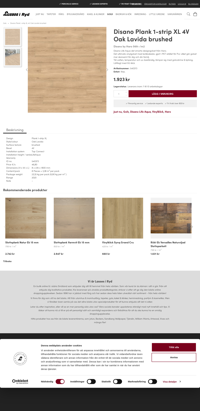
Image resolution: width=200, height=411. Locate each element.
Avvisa (174, 380)
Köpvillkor (36, 356)
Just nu (40, 14)
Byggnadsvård (75, 14)
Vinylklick (157, 111)
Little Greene (157, 14)
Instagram (168, 361)
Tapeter (51, 14)
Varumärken (175, 14)
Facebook (168, 356)
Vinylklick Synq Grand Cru (118, 242)
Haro (168, 111)
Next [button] (107, 69)
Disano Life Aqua (140, 111)
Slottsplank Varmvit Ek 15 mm (72, 242)
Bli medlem (193, 3)
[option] (67, 70)
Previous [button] (26, 69)
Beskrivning (14, 129)
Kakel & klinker (95, 14)
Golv (110, 14)
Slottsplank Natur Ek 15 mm (22, 242)
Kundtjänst (137, 3)
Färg (61, 14)
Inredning (140, 14)
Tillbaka (7, 261)
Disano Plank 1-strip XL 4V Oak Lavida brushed (28, 23)
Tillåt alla (174, 370)
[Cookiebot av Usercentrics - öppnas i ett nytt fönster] (20, 405)
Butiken (172, 3)
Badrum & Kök (124, 14)
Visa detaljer (170, 405)
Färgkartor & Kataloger (155, 3)
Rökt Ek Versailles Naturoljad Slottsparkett (168, 244)
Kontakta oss (36, 361)
